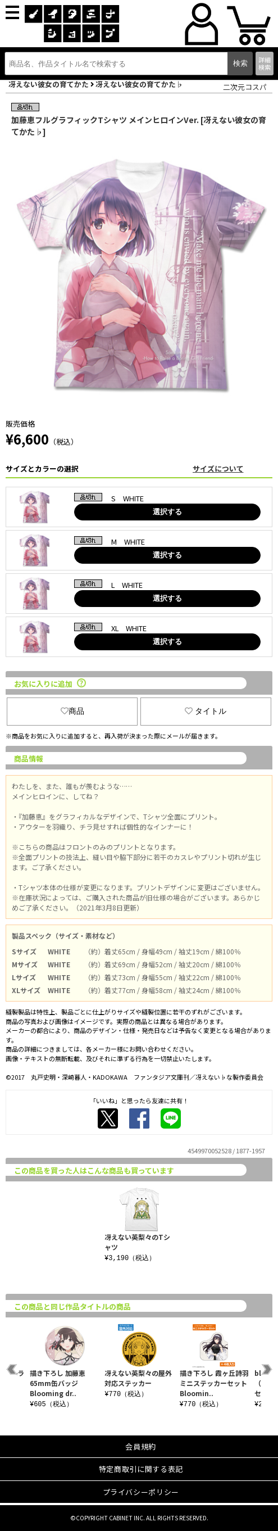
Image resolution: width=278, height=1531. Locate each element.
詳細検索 (264, 63)
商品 (72, 710)
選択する (167, 512)
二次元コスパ (245, 86)
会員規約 (140, 1446)
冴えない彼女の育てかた (48, 84)
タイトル (205, 710)
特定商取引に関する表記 (141, 1469)
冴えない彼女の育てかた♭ (139, 84)
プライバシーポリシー (141, 1492)
